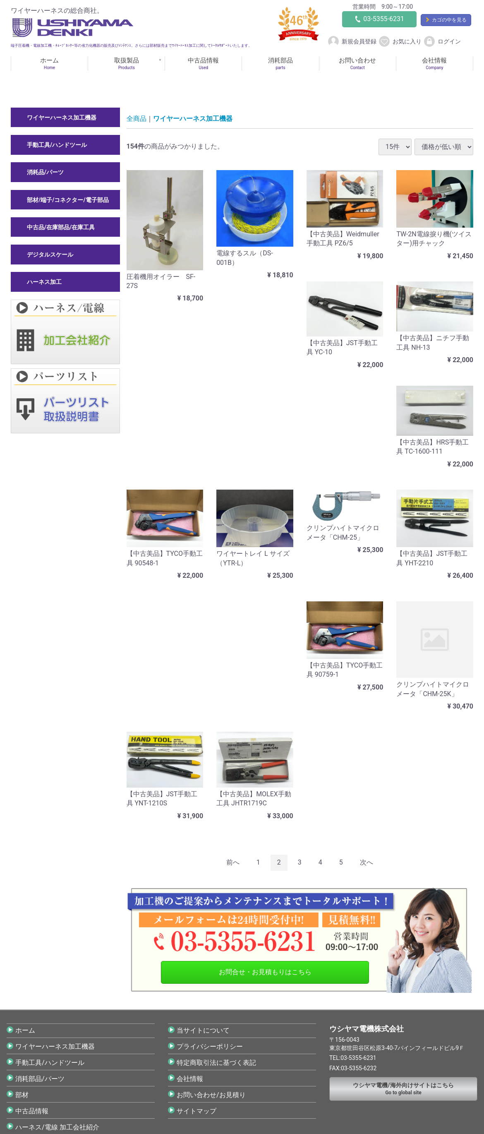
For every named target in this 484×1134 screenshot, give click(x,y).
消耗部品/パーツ (40, 1079)
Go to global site (403, 1088)
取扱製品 (126, 64)
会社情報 (434, 64)
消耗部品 (280, 64)
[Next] (366, 863)
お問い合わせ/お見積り (211, 1095)
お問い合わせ (357, 64)
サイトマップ (196, 1111)
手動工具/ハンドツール (57, 145)
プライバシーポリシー (210, 1046)
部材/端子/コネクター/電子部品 (68, 199)
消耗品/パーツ (45, 172)
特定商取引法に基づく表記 (216, 1063)
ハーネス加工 (44, 282)
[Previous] (233, 863)
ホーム (49, 64)
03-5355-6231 (383, 19)
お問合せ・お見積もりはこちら (265, 972)
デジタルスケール (50, 254)
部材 (22, 1095)
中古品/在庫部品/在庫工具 (61, 227)
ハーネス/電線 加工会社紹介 (57, 1127)
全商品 (136, 119)
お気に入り (400, 42)
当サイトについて (203, 1030)
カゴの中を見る (449, 20)
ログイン (442, 42)
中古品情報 (203, 64)
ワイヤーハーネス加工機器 (61, 117)
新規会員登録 (351, 42)
